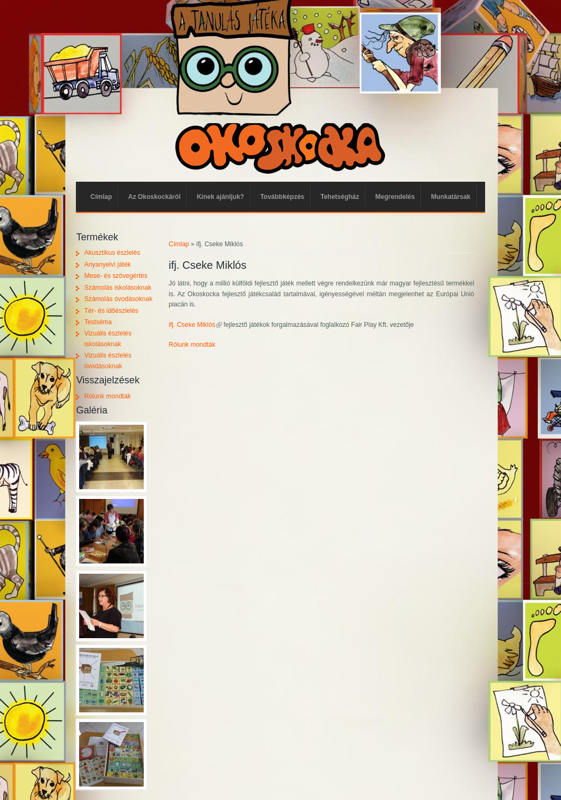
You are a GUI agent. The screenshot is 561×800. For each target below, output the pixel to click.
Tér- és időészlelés (111, 311)
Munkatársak (450, 197)
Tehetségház (339, 197)
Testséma (97, 322)
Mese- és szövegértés (115, 276)
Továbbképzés (282, 197)
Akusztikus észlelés (112, 252)
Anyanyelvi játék (107, 264)
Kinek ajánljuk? (220, 197)
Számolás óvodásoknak (118, 299)
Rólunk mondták (192, 344)
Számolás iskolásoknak (117, 287)
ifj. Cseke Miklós (195, 324)
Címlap (101, 197)
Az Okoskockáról (154, 197)
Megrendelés (395, 197)
